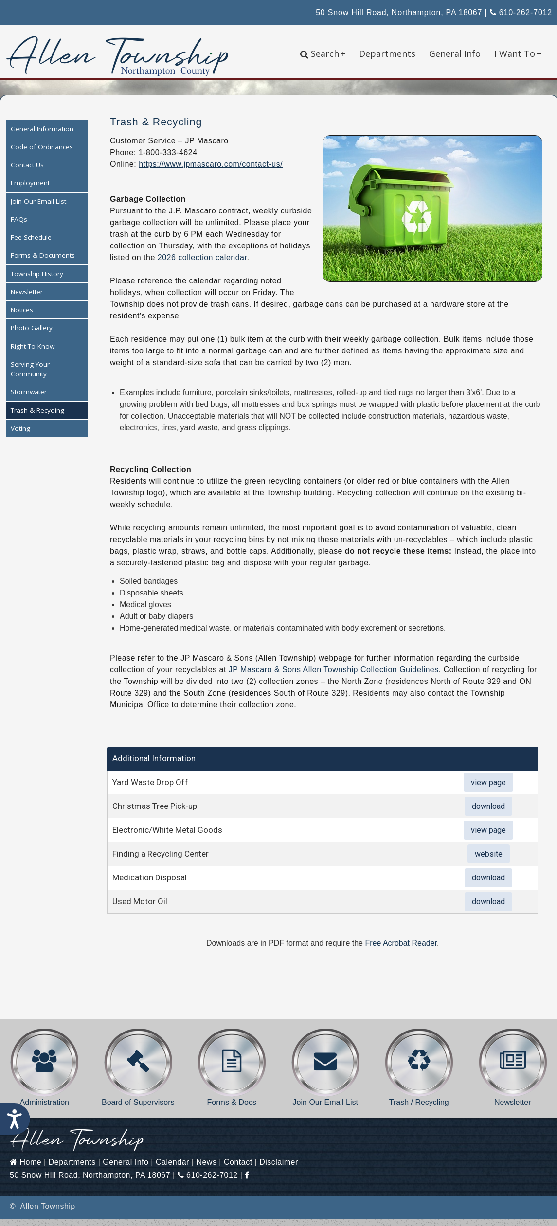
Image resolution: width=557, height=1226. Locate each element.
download (488, 813)
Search (322, 53)
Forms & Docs (231, 1074)
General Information (42, 135)
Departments (387, 53)
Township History (37, 280)
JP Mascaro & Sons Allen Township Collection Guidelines (334, 676)
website (489, 860)
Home (25, 1169)
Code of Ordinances (42, 153)
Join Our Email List (38, 208)
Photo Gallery (32, 335)
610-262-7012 (521, 12)
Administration (44, 1074)
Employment (30, 190)
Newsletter (27, 298)
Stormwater (29, 399)
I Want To (517, 53)
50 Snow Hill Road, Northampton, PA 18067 (399, 12)
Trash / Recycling (419, 1074)
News (206, 1169)
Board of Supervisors (138, 1074)
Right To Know (32, 353)
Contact (238, 1169)
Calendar (172, 1169)
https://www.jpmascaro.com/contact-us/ (211, 171)
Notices (22, 317)
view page (488, 789)
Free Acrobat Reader (401, 950)
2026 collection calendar (202, 264)
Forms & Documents (43, 262)
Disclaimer (278, 1169)
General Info (455, 53)
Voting (20, 435)
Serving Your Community (30, 376)
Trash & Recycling (37, 417)
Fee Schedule (31, 244)
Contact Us (27, 172)
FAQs (19, 226)
